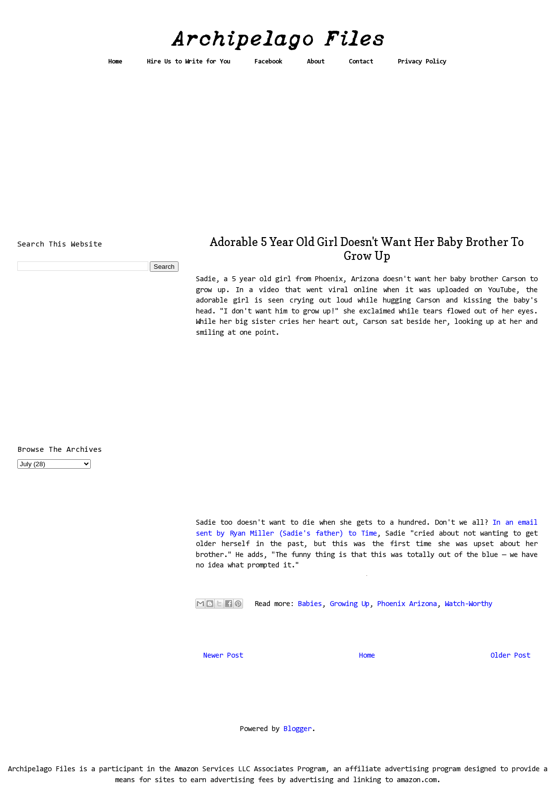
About (315, 62)
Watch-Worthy (469, 604)
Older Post (510, 656)
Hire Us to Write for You (188, 62)
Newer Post (223, 656)
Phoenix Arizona (407, 604)
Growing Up (350, 604)
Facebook (268, 62)
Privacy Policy (422, 62)
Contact (361, 62)
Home (115, 62)
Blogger (297, 729)
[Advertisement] (278, 154)
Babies (310, 604)
